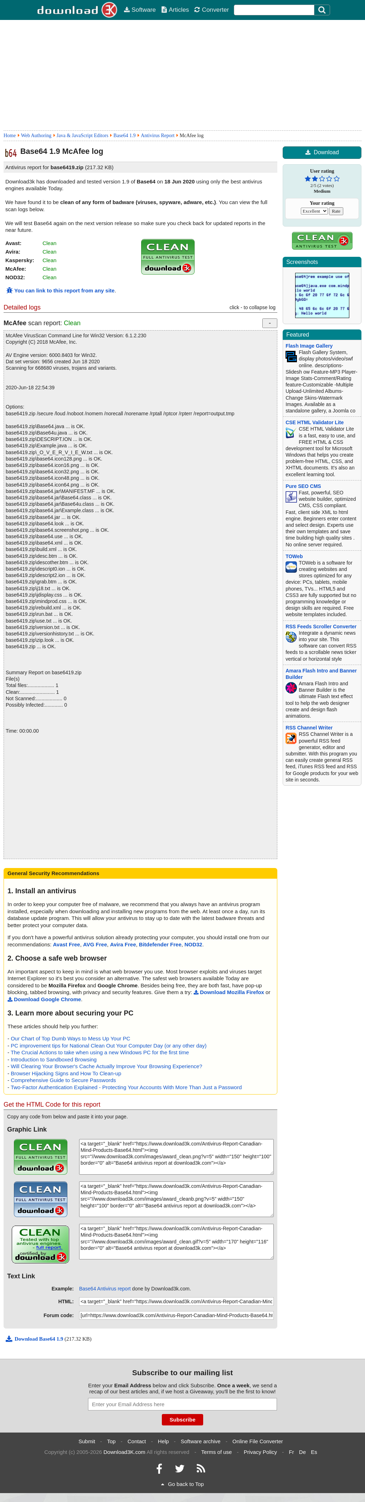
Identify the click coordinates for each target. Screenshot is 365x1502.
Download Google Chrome (44, 999)
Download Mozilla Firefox (229, 992)
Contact (137, 1441)
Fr (291, 1452)
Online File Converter (257, 1441)
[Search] (322, 10)
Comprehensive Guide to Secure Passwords (63, 1080)
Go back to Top (182, 1484)
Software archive (201, 1441)
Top (111, 1441)
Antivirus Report (158, 135)
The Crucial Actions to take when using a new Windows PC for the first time (100, 1052)
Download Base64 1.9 (35, 1339)
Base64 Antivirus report (105, 1288)
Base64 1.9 (124, 135)
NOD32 (193, 944)
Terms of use (216, 1452)
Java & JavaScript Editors (82, 135)
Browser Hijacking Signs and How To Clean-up (66, 1073)
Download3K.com (124, 1452)
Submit (86, 1441)
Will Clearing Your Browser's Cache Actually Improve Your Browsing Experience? (106, 1066)
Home (10, 135)
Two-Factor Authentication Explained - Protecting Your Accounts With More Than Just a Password (126, 1087)
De (302, 1452)
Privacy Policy (260, 1452)
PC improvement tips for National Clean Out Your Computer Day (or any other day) (108, 1046)
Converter (211, 9)
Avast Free (66, 944)
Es (314, 1452)
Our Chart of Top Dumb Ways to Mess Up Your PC (70, 1038)
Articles (175, 9)
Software (140, 9)
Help (163, 1441)
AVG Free (95, 944)
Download (322, 152)
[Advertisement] (182, 75)
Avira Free (123, 944)
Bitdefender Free (160, 944)
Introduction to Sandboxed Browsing (54, 1059)
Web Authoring (36, 135)
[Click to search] (323, 10)
